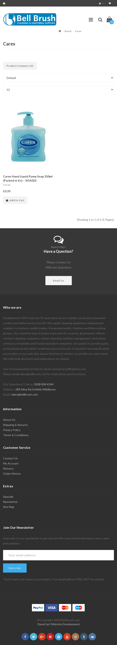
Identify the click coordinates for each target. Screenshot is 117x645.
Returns (8, 468)
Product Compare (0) (20, 65)
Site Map (8, 507)
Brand (68, 31)
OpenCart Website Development (58, 624)
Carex (78, 31)
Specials (8, 496)
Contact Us (10, 458)
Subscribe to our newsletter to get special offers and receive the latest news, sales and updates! (56, 540)
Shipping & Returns (15, 425)
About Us (9, 419)
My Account (11, 463)
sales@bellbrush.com (24, 394)
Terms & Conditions (16, 435)
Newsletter (10, 501)
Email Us (58, 280)
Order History (12, 473)
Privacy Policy (11, 430)
